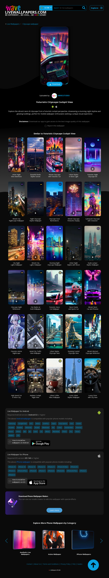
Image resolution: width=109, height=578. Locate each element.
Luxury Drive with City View (92, 396)
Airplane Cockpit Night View (35, 396)
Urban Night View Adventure (16, 176)
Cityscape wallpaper (30, 24)
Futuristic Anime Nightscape (16, 352)
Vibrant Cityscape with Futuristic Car (54, 176)
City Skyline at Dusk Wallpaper (35, 308)
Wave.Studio (60, 95)
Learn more (54, 510)
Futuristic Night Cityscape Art (92, 176)
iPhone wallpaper (23, 462)
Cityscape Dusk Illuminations (54, 220)
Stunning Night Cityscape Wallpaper (54, 264)
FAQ (73, 564)
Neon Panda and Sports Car (73, 308)
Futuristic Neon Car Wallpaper (54, 308)
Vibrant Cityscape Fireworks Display (73, 220)
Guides (79, 564)
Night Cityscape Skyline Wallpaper (35, 220)
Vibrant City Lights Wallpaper (35, 264)
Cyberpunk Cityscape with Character (92, 220)
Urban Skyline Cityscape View (54, 352)
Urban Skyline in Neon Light (73, 176)
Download (54, 84)
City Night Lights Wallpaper (16, 264)
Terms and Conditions (51, 564)
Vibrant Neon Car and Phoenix (92, 308)
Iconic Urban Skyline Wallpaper (74, 396)
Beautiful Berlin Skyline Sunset (35, 176)
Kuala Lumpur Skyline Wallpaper (93, 264)
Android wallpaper (23, 418)
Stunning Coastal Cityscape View (73, 352)
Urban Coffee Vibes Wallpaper (54, 396)
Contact (29, 564)
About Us (37, 564)
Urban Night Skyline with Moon (73, 264)
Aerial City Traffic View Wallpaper (35, 352)
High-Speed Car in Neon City (16, 396)
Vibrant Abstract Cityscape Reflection (93, 352)
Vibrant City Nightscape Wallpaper (16, 220)
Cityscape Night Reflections (16, 308)
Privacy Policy (66, 564)
